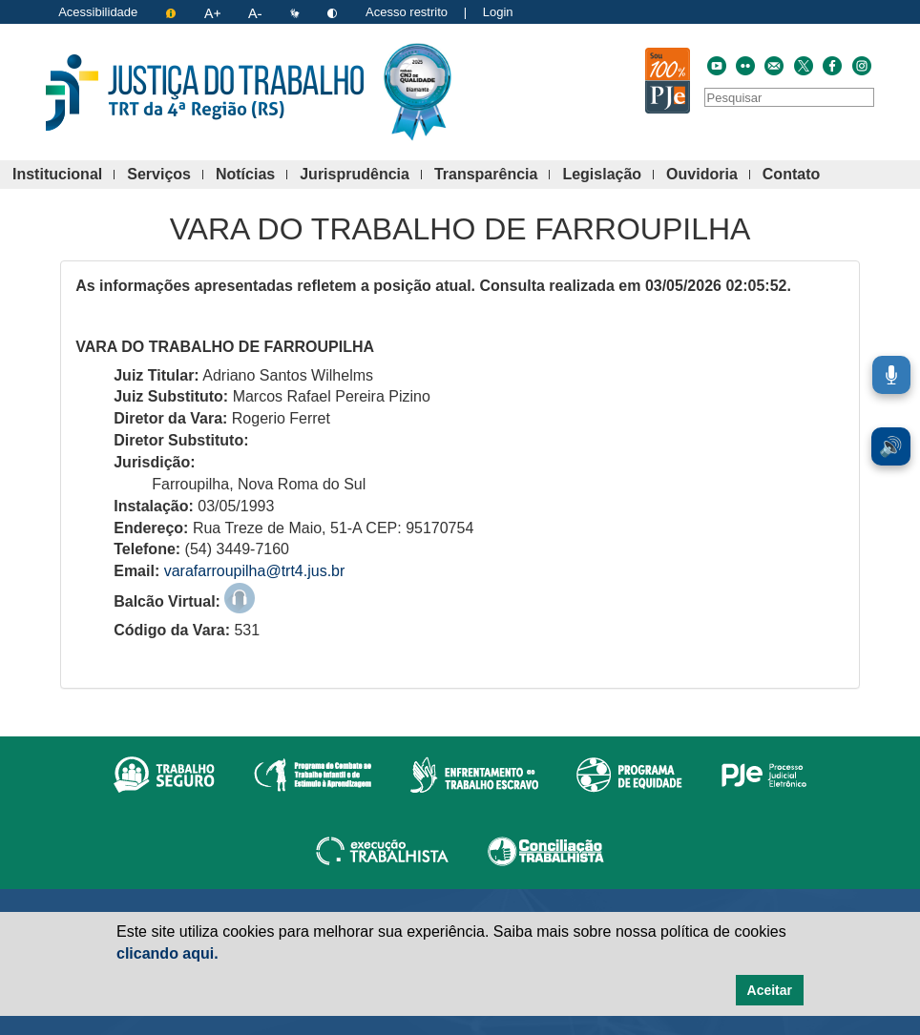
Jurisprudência (361, 175)
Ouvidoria (708, 175)
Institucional (63, 175)
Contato (797, 175)
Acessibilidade (97, 12)
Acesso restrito (407, 12)
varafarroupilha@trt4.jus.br (254, 571)
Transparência (492, 175)
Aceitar (769, 990)
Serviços (165, 175)
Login (498, 12)
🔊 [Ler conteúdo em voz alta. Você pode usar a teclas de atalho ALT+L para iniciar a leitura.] (891, 446)
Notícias (251, 175)
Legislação (608, 175)
